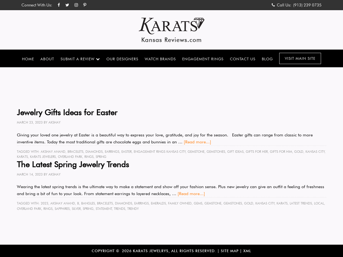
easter (126, 152)
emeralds (158, 203)
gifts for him (281, 152)
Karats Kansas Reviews (171, 30)
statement (104, 209)
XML (247, 251)
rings (89, 157)
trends (119, 209)
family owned (180, 203)
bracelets (75, 152)
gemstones (216, 152)
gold (298, 152)
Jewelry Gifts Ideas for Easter (67, 112)
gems (198, 203)
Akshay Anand (53, 152)
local (319, 203)
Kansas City (315, 152)
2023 (44, 203)
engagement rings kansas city (160, 152)
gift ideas (235, 152)
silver (76, 209)
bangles (88, 203)
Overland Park (70, 157)
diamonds (94, 152)
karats (22, 157)
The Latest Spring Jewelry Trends (73, 164)
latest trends (301, 203)
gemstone (196, 152)
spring (101, 157)
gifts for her (257, 152)
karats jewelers (43, 157)
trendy (133, 209)
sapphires (62, 209)
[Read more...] (197, 141)
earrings (112, 152)
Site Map (229, 251)
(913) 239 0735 (307, 5)
